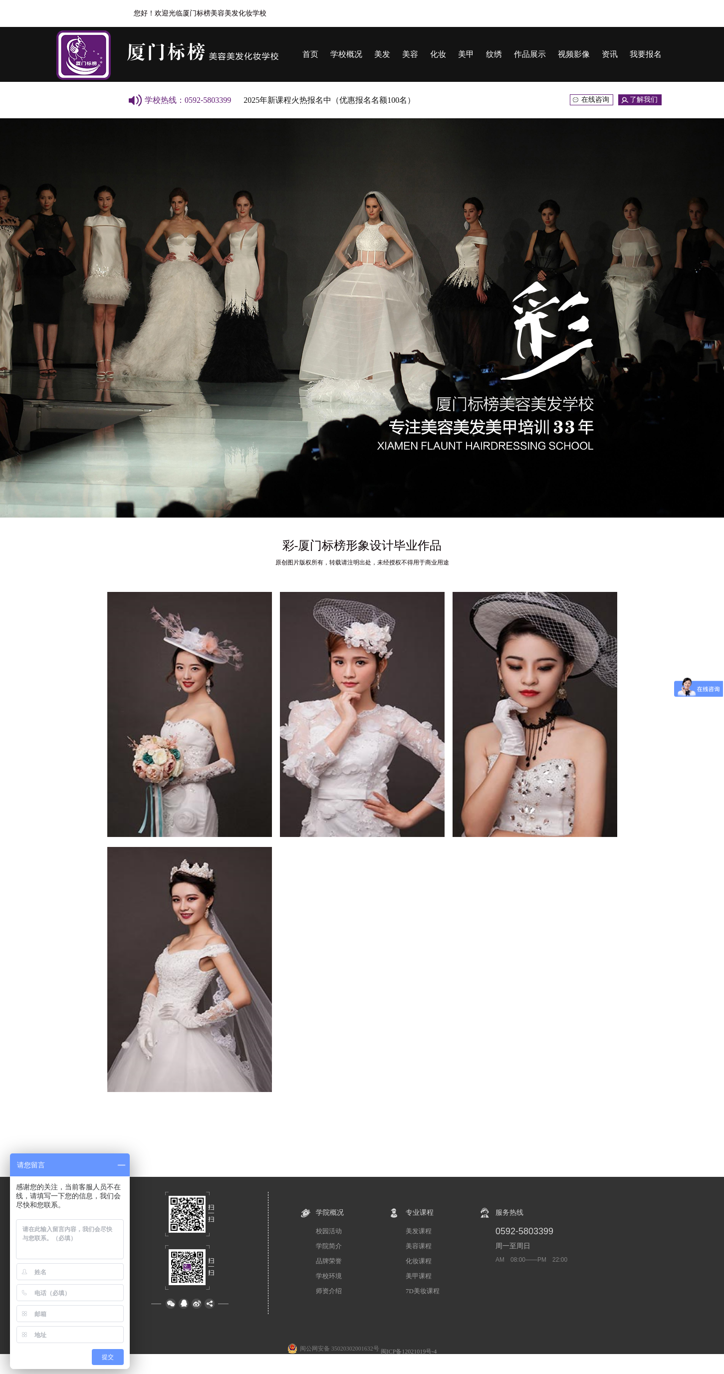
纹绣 (494, 54)
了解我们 (644, 99)
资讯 (610, 54)
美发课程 (419, 1231)
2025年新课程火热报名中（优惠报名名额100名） (329, 100)
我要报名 (646, 54)
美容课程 (419, 1246)
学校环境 (329, 1276)
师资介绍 (329, 1291)
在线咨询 (595, 99)
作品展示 (530, 54)
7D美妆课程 (423, 1291)
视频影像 (574, 54)
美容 (410, 54)
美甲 (466, 54)
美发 (382, 54)
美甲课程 (419, 1276)
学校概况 (346, 54)
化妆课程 (419, 1261)
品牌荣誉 (329, 1261)
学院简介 (329, 1246)
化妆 (438, 54)
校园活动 (329, 1231)
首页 (310, 54)
